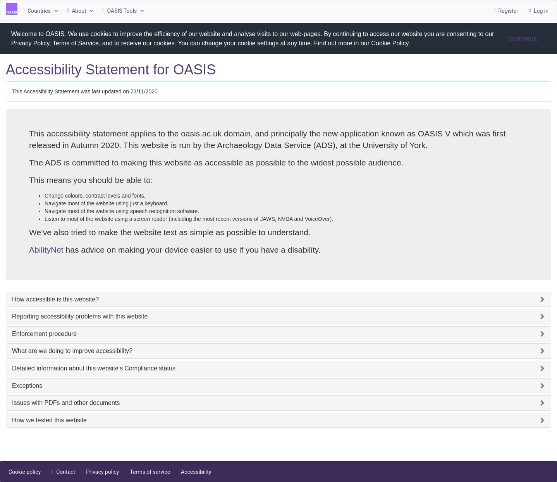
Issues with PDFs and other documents (66, 402)
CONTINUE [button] (522, 39)
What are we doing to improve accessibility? (72, 350)
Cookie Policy (389, 43)
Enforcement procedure (44, 333)
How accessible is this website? (55, 299)
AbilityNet (46, 249)
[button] (413, 44)
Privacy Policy (30, 43)
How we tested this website (49, 420)
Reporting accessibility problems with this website (80, 316)
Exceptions (27, 385)
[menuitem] (39, 10)
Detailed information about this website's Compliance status (93, 368)
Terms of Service (76, 43)
